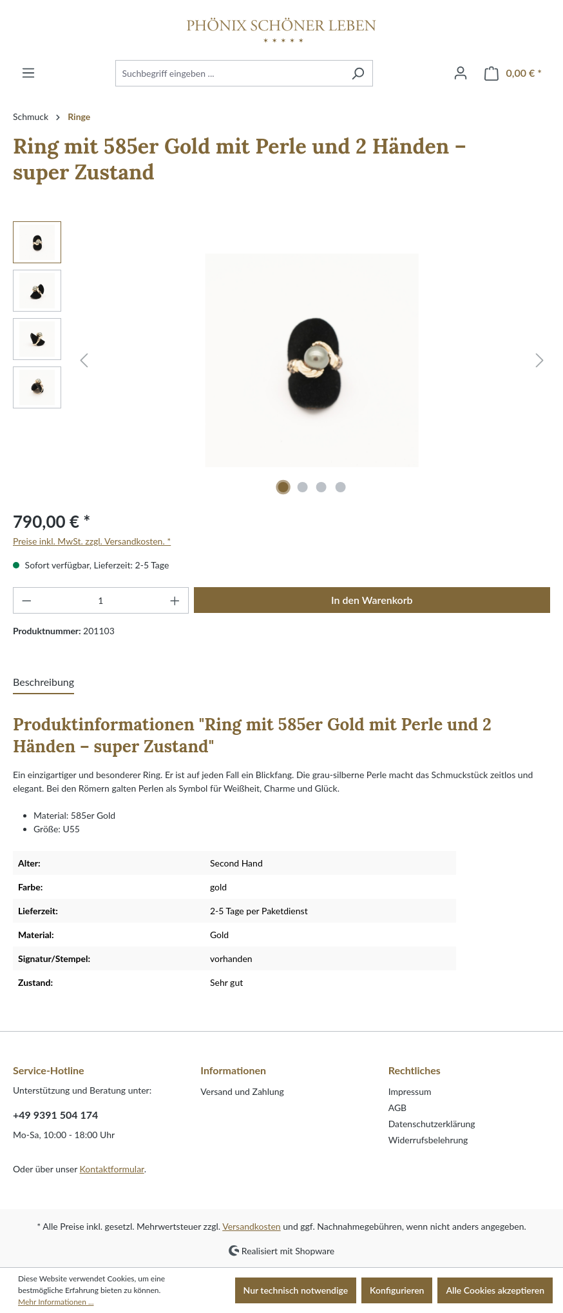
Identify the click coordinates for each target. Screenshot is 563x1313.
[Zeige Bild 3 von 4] (321, 487)
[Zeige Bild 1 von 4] (283, 487)
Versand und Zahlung (242, 1091)
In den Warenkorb (372, 600)
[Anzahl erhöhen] (175, 600)
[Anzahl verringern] (26, 600)
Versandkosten (251, 1226)
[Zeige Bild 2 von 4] (302, 487)
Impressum (410, 1091)
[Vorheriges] (83, 360)
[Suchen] (358, 73)
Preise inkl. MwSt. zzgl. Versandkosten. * (92, 541)
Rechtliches (414, 1070)
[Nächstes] (539, 360)
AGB (397, 1107)
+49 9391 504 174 (55, 1114)
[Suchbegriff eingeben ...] (229, 73)
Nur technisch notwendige (295, 1290)
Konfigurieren (397, 1290)
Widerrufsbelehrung (428, 1139)
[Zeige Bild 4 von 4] (341, 487)
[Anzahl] (101, 600)
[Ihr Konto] (460, 73)
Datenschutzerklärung (431, 1123)
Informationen (233, 1070)
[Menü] (28, 73)
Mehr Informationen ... (55, 1302)
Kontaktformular (112, 1168)
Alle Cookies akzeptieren (495, 1290)
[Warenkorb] (513, 73)
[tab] (43, 682)
